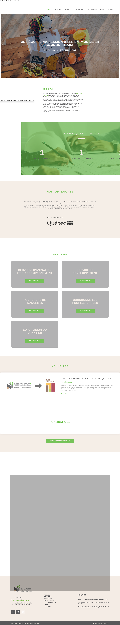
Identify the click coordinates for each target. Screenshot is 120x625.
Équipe (102, 10)
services (58, 10)
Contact (110, 10)
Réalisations (79, 10)
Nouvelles (67, 10)
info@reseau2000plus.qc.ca (22, 599)
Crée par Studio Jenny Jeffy (101, 622)
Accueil (49, 10)
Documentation (91, 10)
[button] (2, 46)
